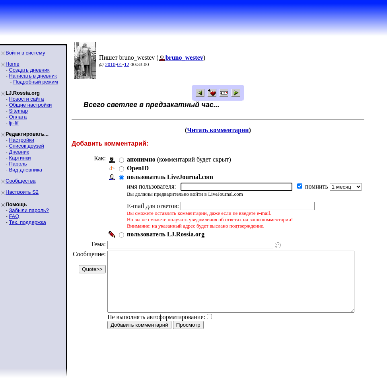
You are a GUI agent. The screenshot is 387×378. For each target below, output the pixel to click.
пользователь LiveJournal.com (170, 176)
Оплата (18, 117)
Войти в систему (25, 53)
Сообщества (21, 181)
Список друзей (26, 146)
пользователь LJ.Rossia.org (165, 234)
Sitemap (18, 111)
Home (12, 64)
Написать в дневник (32, 76)
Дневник (19, 152)
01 (120, 64)
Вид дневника (25, 170)
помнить (317, 186)
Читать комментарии (228, 130)
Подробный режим (35, 82)
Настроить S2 (22, 192)
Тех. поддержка (27, 222)
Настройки (21, 140)
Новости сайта (26, 99)
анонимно (141, 159)
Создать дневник (29, 70)
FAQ (14, 216)
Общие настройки (30, 105)
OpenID (138, 168)
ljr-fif (14, 123)
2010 (110, 64)
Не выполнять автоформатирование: (156, 328)
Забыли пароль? (29, 210)
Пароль (18, 164)
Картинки (20, 158)
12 (126, 64)
